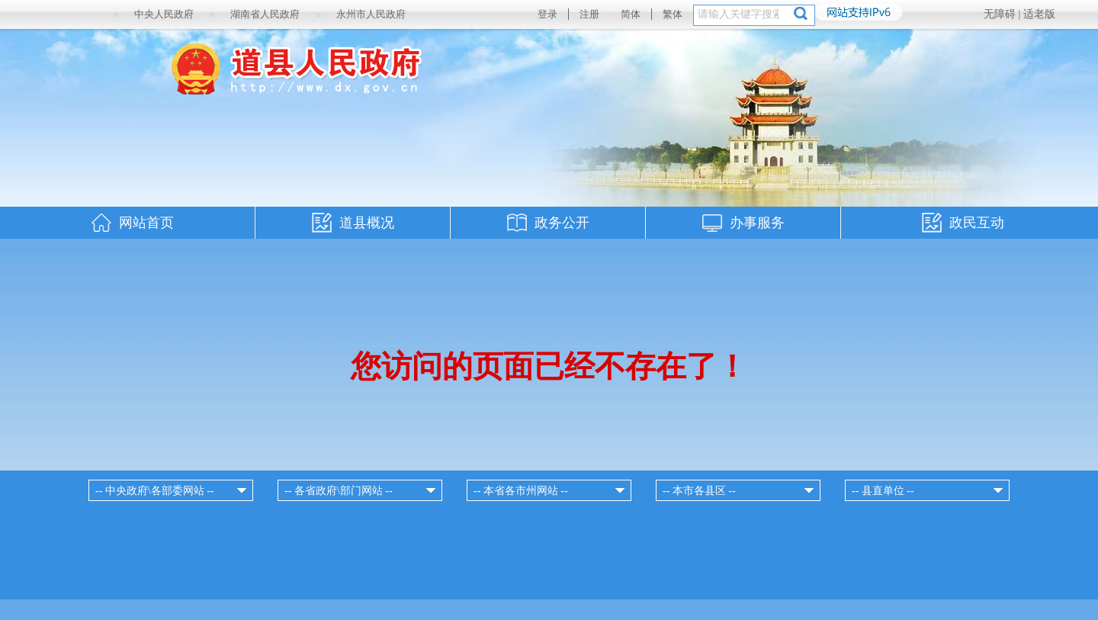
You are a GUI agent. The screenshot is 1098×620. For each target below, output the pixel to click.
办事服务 (757, 222)
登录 (547, 14)
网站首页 (146, 222)
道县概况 (366, 222)
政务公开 (562, 222)
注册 (589, 14)
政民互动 (976, 222)
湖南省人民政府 (265, 14)
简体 (630, 14)
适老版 (1039, 14)
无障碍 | (1003, 14)
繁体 (672, 14)
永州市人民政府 (371, 14)
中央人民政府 (164, 14)
